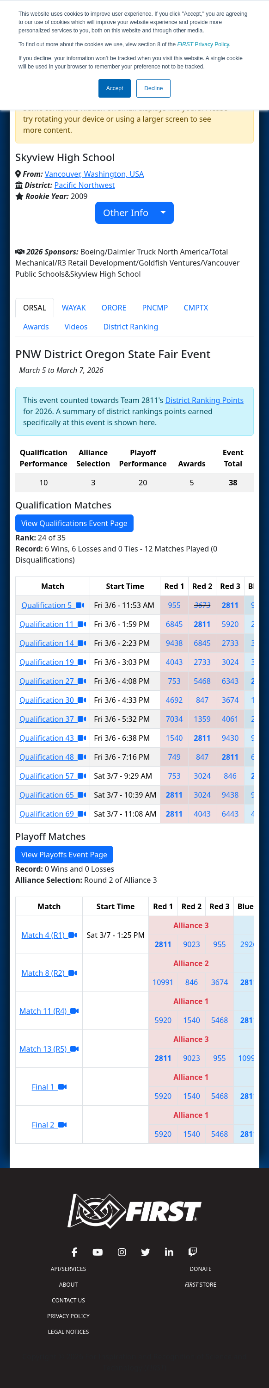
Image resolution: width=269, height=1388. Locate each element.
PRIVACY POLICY (68, 1316)
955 (174, 605)
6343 (230, 681)
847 (202, 700)
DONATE (200, 1269)
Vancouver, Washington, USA (94, 174)
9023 (191, 944)
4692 (174, 700)
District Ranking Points (204, 400)
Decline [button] (153, 88)
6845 (174, 624)
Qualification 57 (52, 776)
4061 (230, 719)
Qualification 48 (52, 757)
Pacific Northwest (85, 185)
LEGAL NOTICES (68, 1332)
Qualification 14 (52, 643)
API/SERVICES (68, 1269)
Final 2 (49, 1125)
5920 (230, 624)
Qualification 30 (52, 700)
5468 (202, 681)
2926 (248, 944)
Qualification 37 (52, 719)
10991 (163, 982)
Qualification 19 (52, 662)
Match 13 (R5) (49, 1049)
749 (174, 757)
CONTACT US (68, 1300)
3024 (230, 662)
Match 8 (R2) (49, 973)
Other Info (130, 212)
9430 (230, 738)
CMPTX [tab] (196, 308)
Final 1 (49, 1087)
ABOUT (68, 1285)
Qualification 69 (52, 814)
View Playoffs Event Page (64, 854)
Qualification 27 (52, 681)
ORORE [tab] (114, 308)
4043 (174, 662)
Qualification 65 (52, 795)
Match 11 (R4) (49, 1011)
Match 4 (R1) (49, 935)
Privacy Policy (203, 44)
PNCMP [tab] (155, 308)
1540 (174, 738)
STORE (200, 1285)
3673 (202, 605)
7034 (174, 719)
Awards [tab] (36, 327)
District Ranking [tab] (131, 327)
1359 (202, 719)
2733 (230, 643)
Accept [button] (114, 88)
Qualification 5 (53, 605)
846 (230, 776)
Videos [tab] (76, 327)
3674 (230, 700)
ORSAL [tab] (34, 308)
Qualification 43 (52, 738)
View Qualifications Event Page (74, 523)
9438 (174, 643)
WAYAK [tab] (74, 308)
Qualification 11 (52, 624)
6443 (230, 814)
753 (174, 681)
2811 (230, 605)
